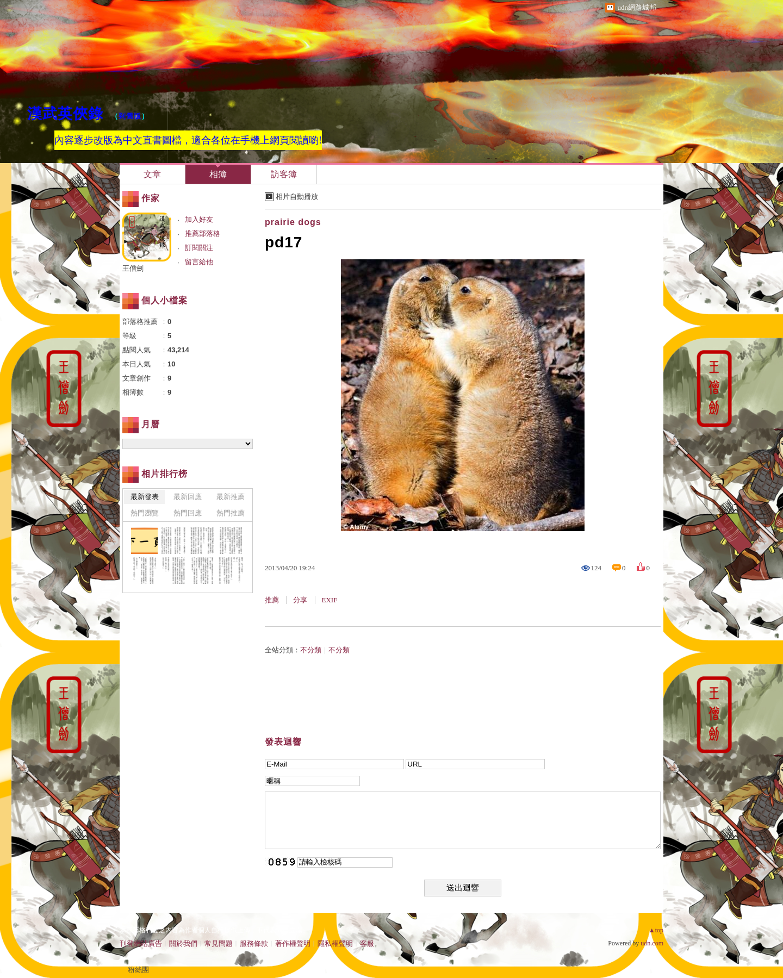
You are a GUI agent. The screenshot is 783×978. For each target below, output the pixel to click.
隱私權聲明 (335, 943)
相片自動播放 (297, 196)
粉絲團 (138, 969)
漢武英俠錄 (65, 113)
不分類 (310, 650)
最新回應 (187, 497)
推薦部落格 (202, 233)
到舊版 (130, 116)
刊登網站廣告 (141, 943)
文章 (152, 174)
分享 (300, 600)
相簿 (218, 174)
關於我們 (183, 943)
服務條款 (254, 943)
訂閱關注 (199, 248)
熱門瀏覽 (144, 513)
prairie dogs (293, 222)
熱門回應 (187, 513)
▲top (656, 930)
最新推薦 (230, 497)
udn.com (652, 943)
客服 (367, 943)
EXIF (330, 600)
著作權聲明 (292, 943)
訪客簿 (284, 174)
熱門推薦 (230, 513)
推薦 (272, 600)
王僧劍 (133, 268)
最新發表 (144, 497)
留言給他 (199, 262)
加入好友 (199, 219)
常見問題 (218, 943)
